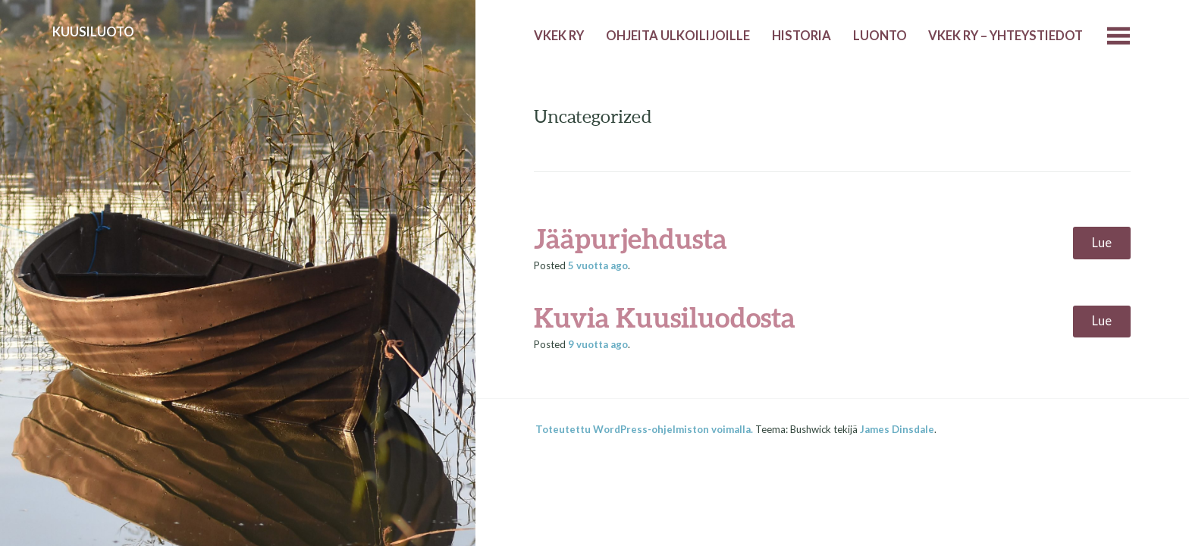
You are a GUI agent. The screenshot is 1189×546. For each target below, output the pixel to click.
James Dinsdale (897, 429)
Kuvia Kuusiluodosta (664, 317)
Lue (1102, 242)
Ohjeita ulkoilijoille (678, 35)
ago (598, 265)
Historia (801, 35)
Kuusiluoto (93, 31)
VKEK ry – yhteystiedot (1005, 35)
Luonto (880, 35)
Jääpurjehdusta (630, 238)
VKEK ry (559, 35)
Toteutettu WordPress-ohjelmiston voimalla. (644, 429)
